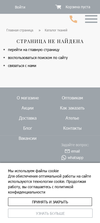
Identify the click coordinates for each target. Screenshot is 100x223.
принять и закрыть (50, 201)
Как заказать (72, 108)
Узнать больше (50, 213)
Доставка (28, 118)
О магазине (28, 97)
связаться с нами (22, 65)
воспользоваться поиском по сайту (38, 57)
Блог (27, 128)
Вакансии (28, 138)
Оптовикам (72, 97)
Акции (28, 108)
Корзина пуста (78, 6)
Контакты (72, 128)
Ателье (72, 118)
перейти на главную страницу (33, 49)
